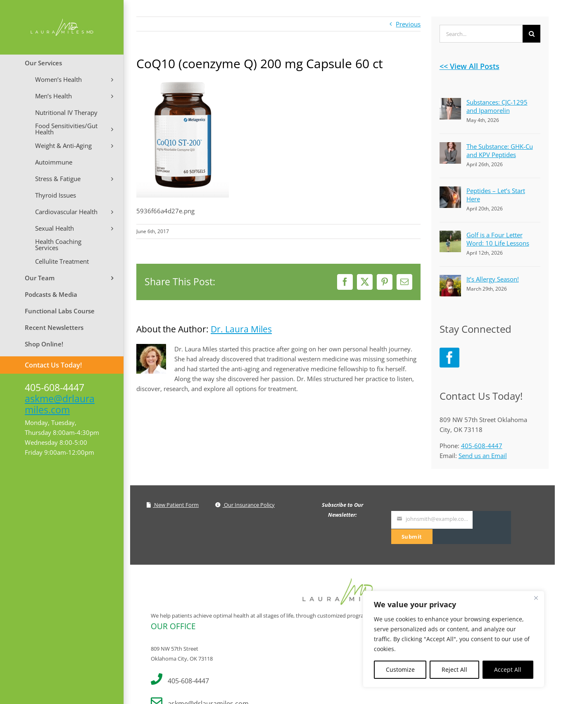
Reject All (454, 669)
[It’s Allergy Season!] (450, 280)
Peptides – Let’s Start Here (495, 194)
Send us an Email (483, 455)
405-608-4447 (481, 445)
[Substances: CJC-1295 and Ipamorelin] (450, 103)
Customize (400, 669)
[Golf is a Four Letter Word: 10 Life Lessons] (450, 235)
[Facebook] (449, 358)
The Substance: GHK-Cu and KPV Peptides (499, 150)
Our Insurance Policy (245, 504)
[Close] (536, 598)
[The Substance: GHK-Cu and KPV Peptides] (450, 147)
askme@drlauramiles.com (60, 404)
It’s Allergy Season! (492, 279)
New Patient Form (173, 504)
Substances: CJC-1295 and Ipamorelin (497, 106)
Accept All (507, 669)
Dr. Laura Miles (241, 329)
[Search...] (481, 34)
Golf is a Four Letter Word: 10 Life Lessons (497, 239)
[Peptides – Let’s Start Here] (450, 191)
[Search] (531, 34)
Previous (408, 24)
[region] (453, 639)
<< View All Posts (469, 66)
